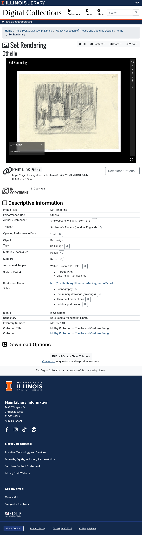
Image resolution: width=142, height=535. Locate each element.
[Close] (42, 144)
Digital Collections (32, 12)
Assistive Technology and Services (25, 452)
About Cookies (14, 528)
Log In (137, 2)
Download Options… (122, 171)
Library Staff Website (17, 473)
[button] (132, 62)
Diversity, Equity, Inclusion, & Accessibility (30, 459)
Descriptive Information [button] (32, 203)
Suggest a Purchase (17, 504)
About (100, 12)
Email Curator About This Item (71, 356)
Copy (36, 169)
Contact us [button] (48, 361)
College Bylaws (87, 528)
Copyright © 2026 (62, 528)
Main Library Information (26, 402)
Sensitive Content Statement (19, 22)
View (131, 44)
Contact (96, 44)
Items (89, 12)
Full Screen (131, 159)
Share (115, 44)
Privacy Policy (37, 528)
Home (8, 30)
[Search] (120, 13)
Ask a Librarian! (13, 421)
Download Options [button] (26, 344)
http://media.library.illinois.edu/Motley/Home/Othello (82, 283)
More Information (132, 66)
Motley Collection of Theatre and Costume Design (84, 30)
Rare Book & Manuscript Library (34, 30)
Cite (82, 44)
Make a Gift (11, 497)
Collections (74, 12)
